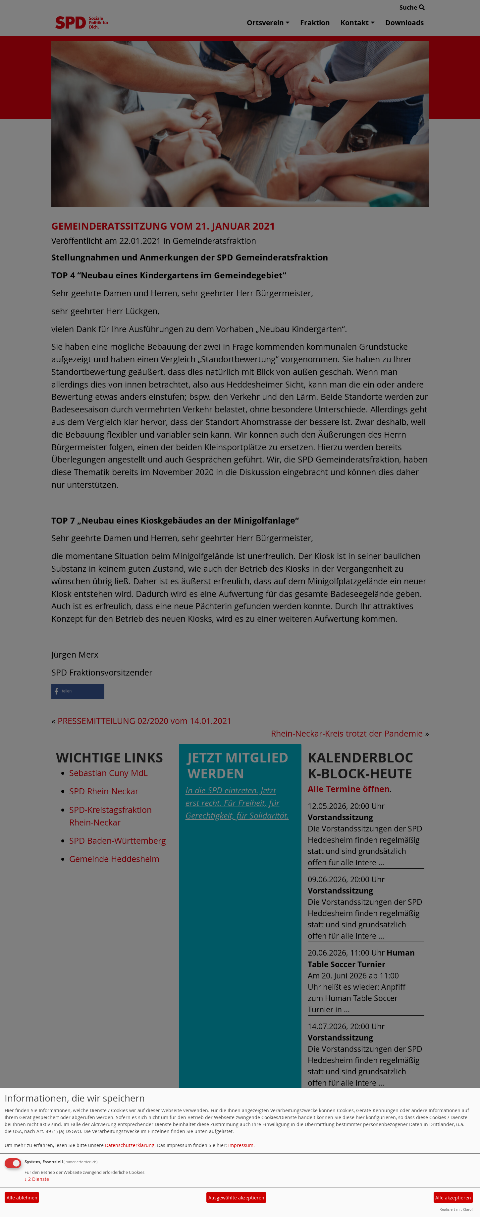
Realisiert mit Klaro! (456, 1209)
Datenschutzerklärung (129, 1145)
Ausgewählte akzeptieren (236, 1197)
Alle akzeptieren (453, 1197)
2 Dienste (37, 1179)
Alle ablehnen (22, 1197)
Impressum (240, 1145)
